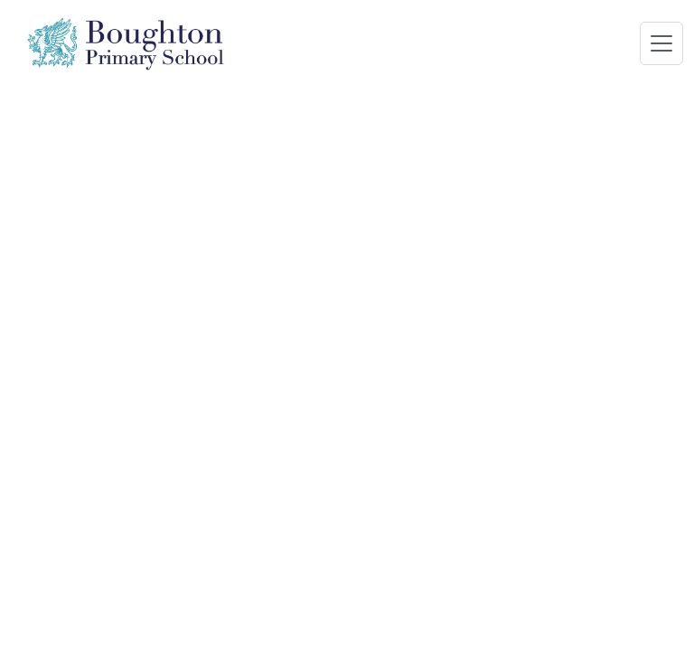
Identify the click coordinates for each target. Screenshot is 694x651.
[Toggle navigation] (661, 43)
